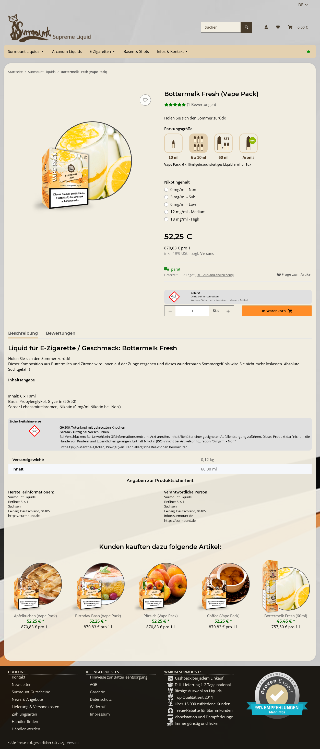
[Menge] (192, 311)
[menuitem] (26, 51)
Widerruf (97, 706)
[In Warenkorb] (12, 87)
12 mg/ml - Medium (188, 211)
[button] (266, 27)
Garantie (97, 691)
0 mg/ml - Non (183, 189)
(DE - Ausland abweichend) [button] (215, 275)
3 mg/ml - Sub (182, 196)
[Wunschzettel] (278, 27)
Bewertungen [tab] (60, 333)
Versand (207, 253)
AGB (94, 684)
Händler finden (25, 721)
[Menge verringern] (170, 311)
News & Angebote (27, 699)
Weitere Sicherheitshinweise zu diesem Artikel (219, 300)
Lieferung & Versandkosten (35, 706)
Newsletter (21, 684)
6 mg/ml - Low (183, 204)
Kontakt (18, 677)
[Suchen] (221, 27)
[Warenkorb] (298, 27)
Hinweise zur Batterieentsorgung (118, 677)
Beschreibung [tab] (23, 333)
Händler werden (26, 728)
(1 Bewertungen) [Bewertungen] (190, 104)
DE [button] (300, 4)
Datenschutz (101, 699)
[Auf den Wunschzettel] (145, 100)
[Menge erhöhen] (228, 311)
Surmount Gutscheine (31, 691)
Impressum (100, 714)
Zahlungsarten (24, 714)
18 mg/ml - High (184, 219)
